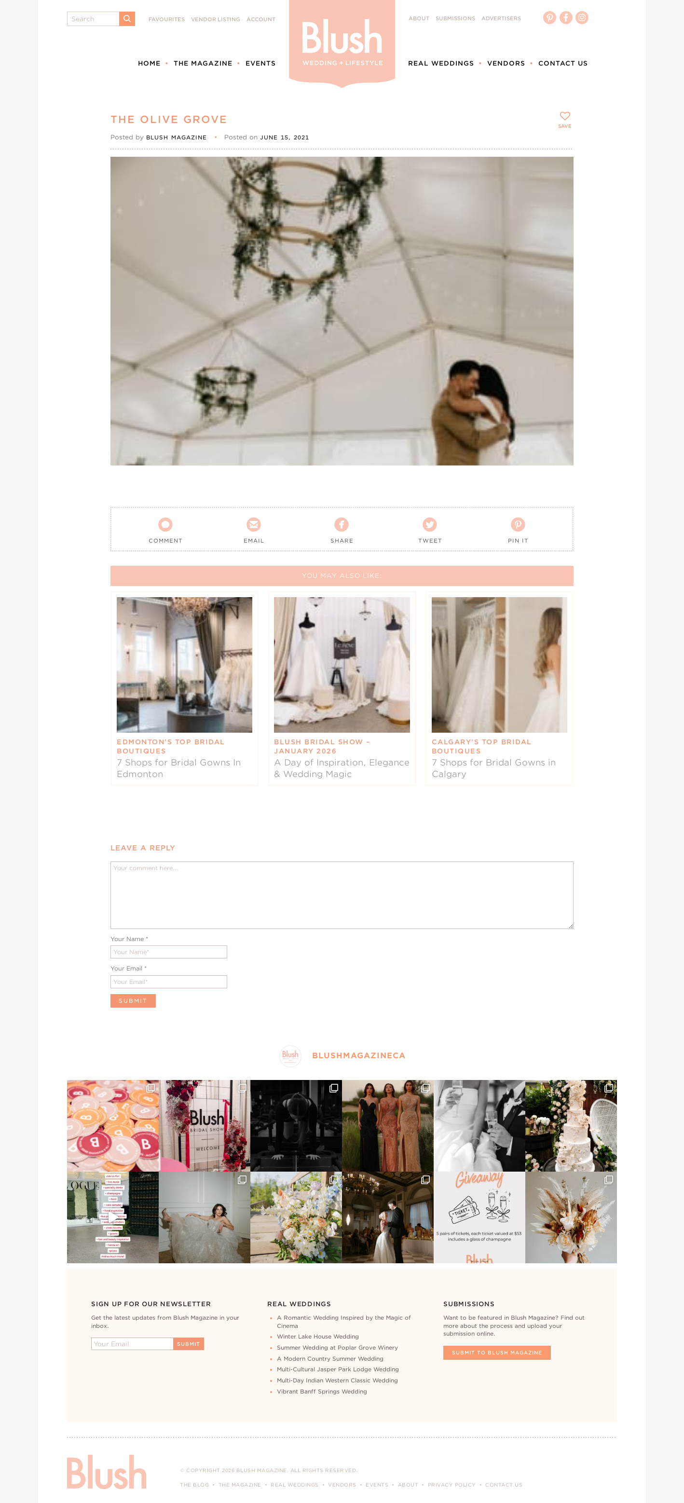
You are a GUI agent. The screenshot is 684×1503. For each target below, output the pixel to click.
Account (260, 19)
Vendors (506, 63)
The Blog (194, 1485)
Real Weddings (441, 63)
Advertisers (501, 18)
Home (149, 63)
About (419, 18)
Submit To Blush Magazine (497, 1352)
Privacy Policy (452, 1485)
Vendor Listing (215, 19)
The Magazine (203, 63)
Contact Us (563, 63)
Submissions (455, 18)
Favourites (167, 19)
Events (261, 63)
